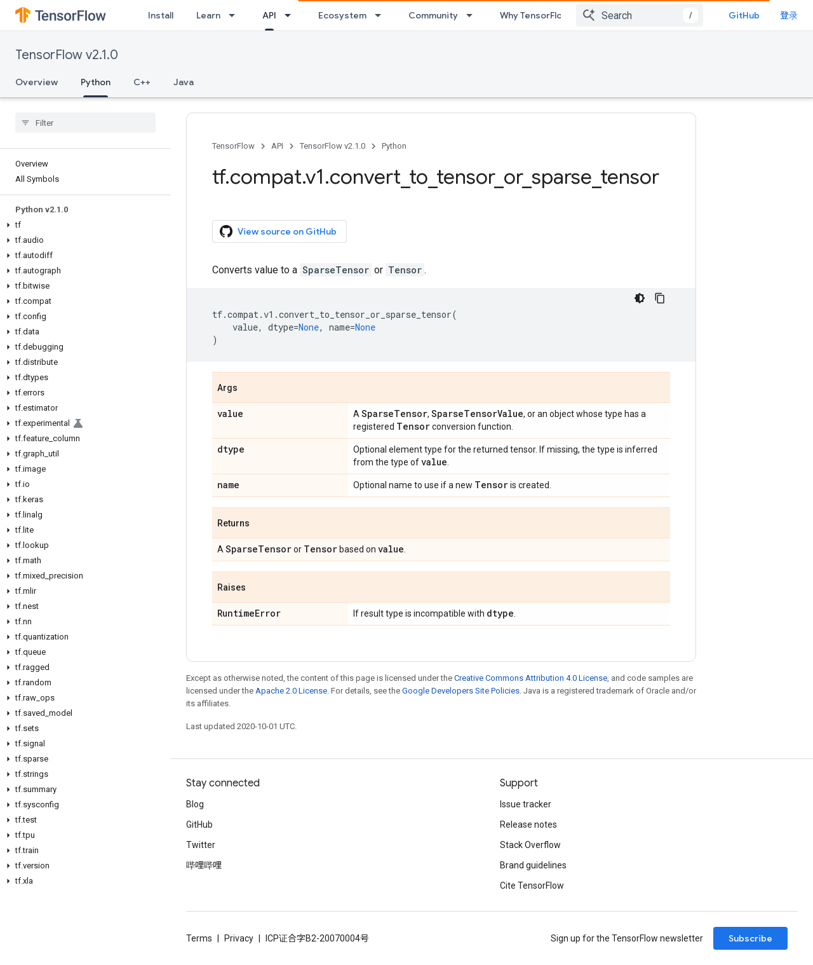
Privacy (238, 938)
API (277, 146)
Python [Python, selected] (96, 82)
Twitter (200, 845)
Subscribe (750, 938)
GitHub (744, 15)
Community (433, 15)
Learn (208, 15)
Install (160, 15)
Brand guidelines (533, 865)
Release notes (528, 824)
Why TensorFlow (534, 15)
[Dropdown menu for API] (291, 15)
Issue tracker (525, 804)
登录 (789, 15)
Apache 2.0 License (291, 690)
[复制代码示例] (660, 298)
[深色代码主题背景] (639, 298)
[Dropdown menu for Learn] (235, 15)
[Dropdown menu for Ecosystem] (381, 15)
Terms (199, 938)
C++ (142, 82)
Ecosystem (342, 15)
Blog (195, 804)
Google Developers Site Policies (461, 690)
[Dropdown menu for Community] (473, 15)
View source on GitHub (278, 231)
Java (183, 82)
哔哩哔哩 (204, 865)
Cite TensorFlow (532, 885)
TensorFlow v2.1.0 (66, 55)
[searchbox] (85, 123)
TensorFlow (233, 146)
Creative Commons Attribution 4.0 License (530, 678)
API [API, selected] (269, 15)
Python (394, 146)
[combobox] (639, 15)
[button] (83, 225)
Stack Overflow (530, 845)
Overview (36, 82)
